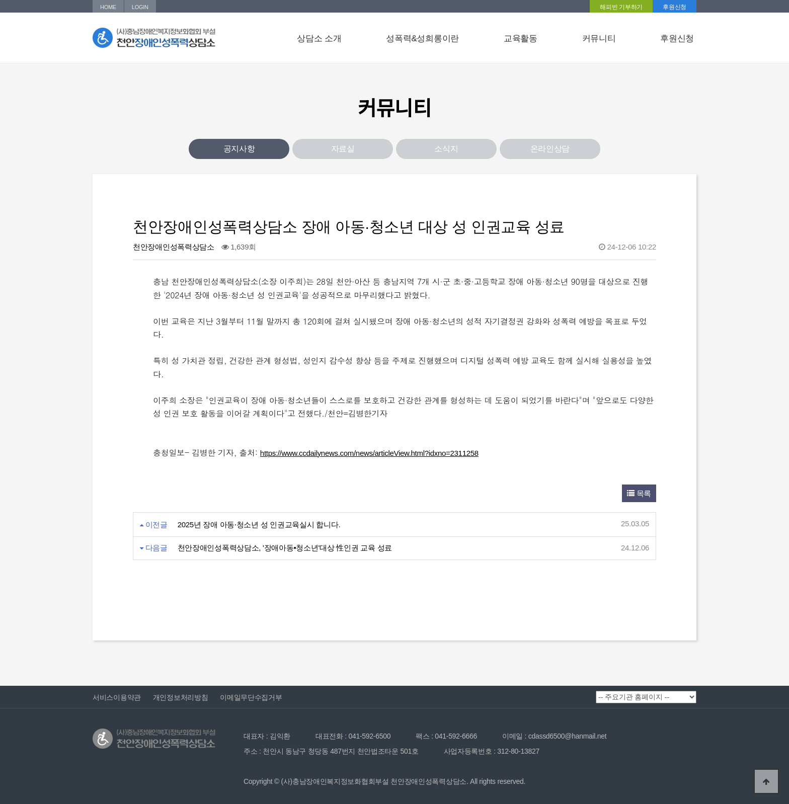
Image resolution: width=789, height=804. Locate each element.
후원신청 (674, 7)
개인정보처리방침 (180, 697)
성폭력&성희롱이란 (422, 38)
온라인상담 (550, 148)
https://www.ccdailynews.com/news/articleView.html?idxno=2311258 (369, 453)
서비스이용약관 (117, 697)
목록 (639, 493)
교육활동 (520, 38)
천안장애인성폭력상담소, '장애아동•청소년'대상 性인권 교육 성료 (285, 547)
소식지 (446, 148)
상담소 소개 (319, 38)
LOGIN (140, 7)
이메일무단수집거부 (251, 697)
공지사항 (239, 148)
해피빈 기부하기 (621, 7)
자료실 (343, 148)
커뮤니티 (599, 38)
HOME (108, 7)
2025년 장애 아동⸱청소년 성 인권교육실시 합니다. (259, 524)
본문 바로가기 (0, 0)
